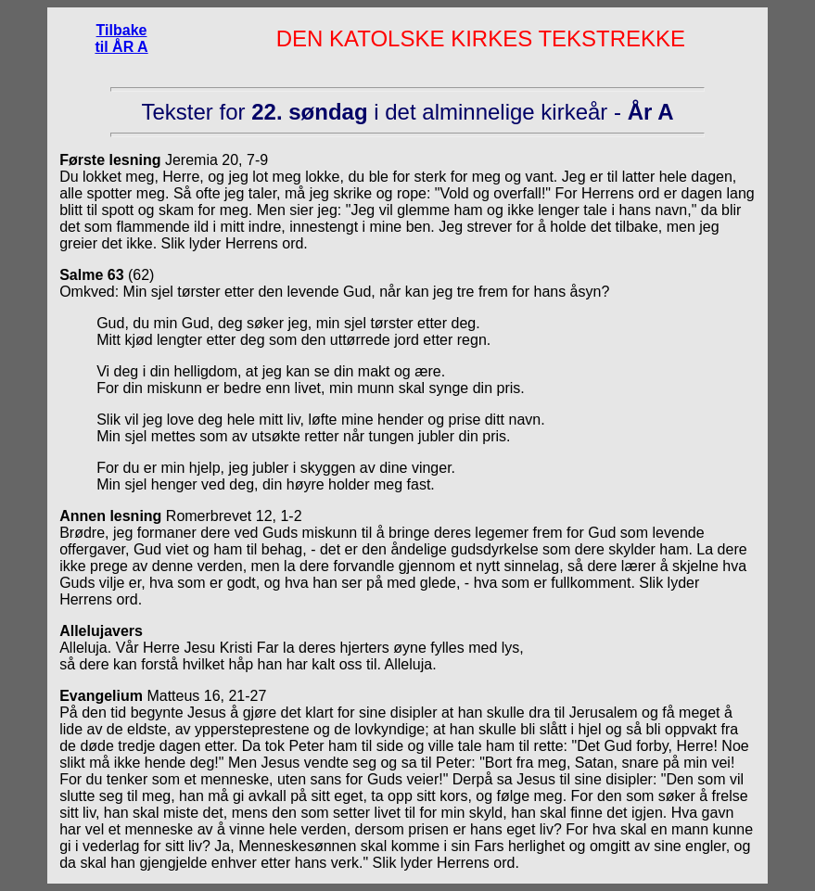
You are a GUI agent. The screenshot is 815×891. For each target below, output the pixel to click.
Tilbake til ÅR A (121, 38)
